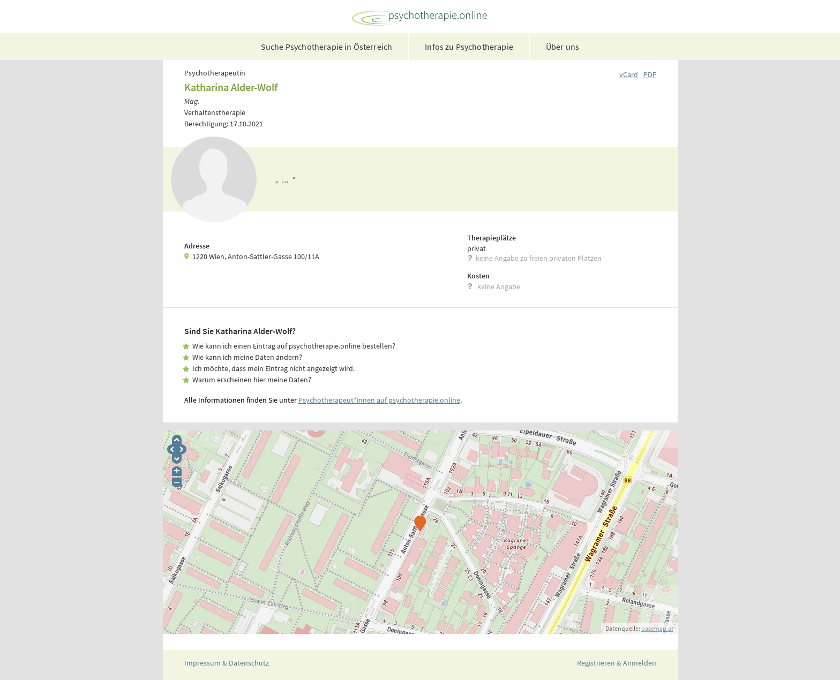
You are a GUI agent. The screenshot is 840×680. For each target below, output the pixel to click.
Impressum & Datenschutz (226, 663)
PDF (649, 74)
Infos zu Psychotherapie (469, 46)
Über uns (562, 46)
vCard (628, 74)
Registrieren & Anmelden (616, 663)
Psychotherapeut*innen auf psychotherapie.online (379, 400)
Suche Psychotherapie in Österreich (326, 46)
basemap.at (657, 628)
